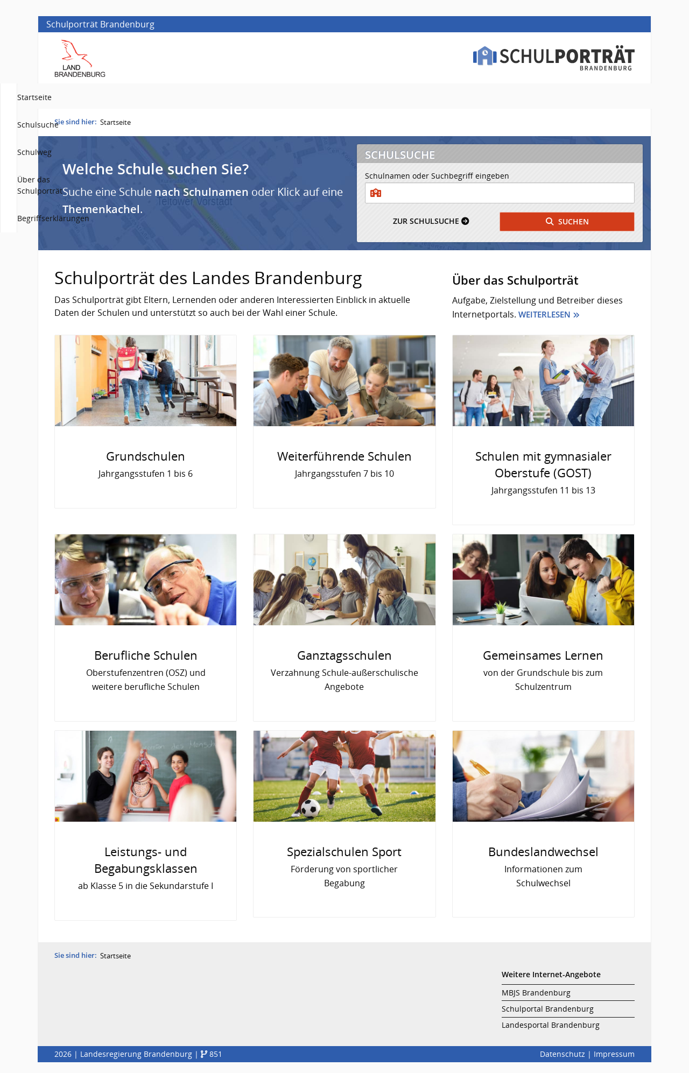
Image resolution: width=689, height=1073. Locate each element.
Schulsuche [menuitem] (375, 97)
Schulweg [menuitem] (430, 97)
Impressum (614, 1056)
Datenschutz (562, 1056)
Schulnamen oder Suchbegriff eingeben (437, 178)
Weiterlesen (544, 317)
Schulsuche (431, 223)
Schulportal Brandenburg (548, 1011)
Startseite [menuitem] (320, 97)
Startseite (115, 125)
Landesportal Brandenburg (551, 1027)
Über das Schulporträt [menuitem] (505, 97)
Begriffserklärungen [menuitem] (598, 97)
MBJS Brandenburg (536, 995)
